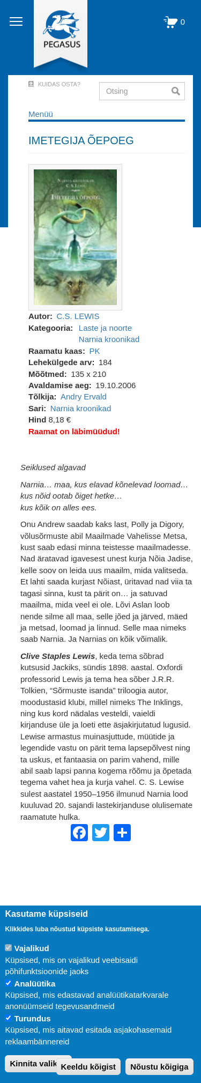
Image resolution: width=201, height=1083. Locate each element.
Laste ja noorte (105, 327)
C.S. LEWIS (78, 316)
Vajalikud (31, 948)
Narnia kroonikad (109, 339)
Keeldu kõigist (88, 1066)
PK (94, 350)
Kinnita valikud (38, 1063)
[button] (75, 236)
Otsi (178, 91)
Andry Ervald (84, 396)
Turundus (32, 1018)
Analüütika (35, 983)
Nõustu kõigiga (159, 1066)
